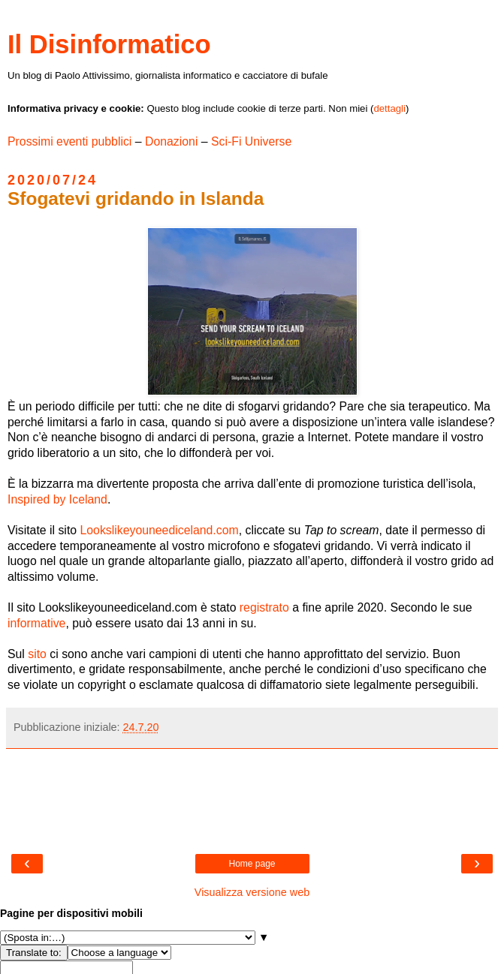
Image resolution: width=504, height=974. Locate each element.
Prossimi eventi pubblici (69, 141)
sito (37, 654)
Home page (251, 863)
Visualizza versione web (252, 892)
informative (36, 623)
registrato (264, 607)
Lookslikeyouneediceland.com (159, 530)
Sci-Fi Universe (251, 141)
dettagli (389, 108)
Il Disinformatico (109, 44)
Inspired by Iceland (57, 499)
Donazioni (171, 141)
